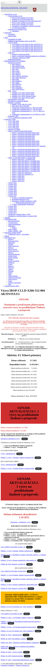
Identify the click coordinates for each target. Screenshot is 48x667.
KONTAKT (8, 33)
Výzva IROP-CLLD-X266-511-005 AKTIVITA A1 (27, 51)
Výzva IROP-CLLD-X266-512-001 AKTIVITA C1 (27, 44)
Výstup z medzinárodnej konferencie (23, 204)
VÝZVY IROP (12, 43)
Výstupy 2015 (12, 207)
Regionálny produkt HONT (12, 232)
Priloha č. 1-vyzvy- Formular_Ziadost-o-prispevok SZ (17, 551)
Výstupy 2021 (12, 189)
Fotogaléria (15, 31)
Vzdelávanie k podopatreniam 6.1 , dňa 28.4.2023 (27, 109)
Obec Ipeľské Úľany (18, 66)
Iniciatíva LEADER (14, 129)
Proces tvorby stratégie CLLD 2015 (22, 24)
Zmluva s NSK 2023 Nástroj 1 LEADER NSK (26, 162)
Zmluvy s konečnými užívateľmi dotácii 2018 (25, 144)
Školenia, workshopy (14, 102)
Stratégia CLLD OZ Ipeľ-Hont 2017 (23, 19)
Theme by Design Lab (22, 665)
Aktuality (7, 217)
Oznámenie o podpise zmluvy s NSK (19, 214)
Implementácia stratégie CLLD (17, 29)
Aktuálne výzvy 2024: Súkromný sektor (24, 96)
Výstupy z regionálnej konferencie (22, 197)
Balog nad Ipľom (13, 241)
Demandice (11, 242)
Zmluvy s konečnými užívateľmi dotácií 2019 (25, 142)
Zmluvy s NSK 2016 (18, 176)
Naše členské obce (10, 237)
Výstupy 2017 (12, 196)
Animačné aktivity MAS (11, 286)
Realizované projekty (14, 59)
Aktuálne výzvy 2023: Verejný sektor (23, 97)
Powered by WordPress (8, 665)
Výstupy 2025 (12, 182)
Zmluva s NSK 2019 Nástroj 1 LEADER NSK (26, 169)
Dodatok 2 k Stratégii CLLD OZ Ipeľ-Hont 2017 (26, 21)
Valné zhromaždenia (14, 224)
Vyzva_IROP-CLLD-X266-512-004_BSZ (13, 571)
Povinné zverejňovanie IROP (20, 54)
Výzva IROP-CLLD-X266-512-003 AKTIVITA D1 (27, 48)
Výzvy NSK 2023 (13, 124)
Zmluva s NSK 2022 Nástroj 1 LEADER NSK (26, 164)
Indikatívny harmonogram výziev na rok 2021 (22, 41)
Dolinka (10, 244)
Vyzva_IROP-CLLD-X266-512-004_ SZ (13, 547)
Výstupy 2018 (12, 194)
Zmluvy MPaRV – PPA (15, 231)
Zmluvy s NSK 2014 (18, 179)
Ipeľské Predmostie (14, 254)
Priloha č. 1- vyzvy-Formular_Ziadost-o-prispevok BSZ (17, 575)
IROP (6, 38)
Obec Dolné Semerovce (19, 78)
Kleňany (10, 259)
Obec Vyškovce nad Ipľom (20, 76)
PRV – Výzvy (12, 91)
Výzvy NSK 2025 (13, 122)
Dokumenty (11, 226)
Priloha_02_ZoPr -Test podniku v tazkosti (13, 639)
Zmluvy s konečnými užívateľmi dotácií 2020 (25, 141)
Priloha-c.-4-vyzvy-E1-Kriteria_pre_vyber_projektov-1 (17, 606)
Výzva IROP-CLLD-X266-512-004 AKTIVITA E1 (27, 49)
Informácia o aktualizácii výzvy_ (10, 438)
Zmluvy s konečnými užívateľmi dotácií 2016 (25, 149)
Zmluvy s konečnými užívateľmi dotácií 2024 (25, 134)
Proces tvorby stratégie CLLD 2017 (22, 18)
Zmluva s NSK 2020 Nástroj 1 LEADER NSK (26, 167)
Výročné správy (13, 222)
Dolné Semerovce (13, 246)
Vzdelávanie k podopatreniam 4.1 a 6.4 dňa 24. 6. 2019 (28, 114)
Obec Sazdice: (16, 73)
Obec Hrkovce (16, 64)
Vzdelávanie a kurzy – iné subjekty (18, 234)
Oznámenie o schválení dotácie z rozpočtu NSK (22, 216)
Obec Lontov (16, 71)
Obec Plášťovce (16, 84)
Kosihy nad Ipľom (13, 261)
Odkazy (6, 236)
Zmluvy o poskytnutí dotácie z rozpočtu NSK (21, 157)
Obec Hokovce (16, 74)
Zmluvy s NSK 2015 (18, 177)
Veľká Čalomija (13, 276)
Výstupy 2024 (12, 184)
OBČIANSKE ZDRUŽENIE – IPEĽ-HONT (14, 8)
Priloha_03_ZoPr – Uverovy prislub (11, 652)
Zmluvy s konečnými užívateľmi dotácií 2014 (25, 152)
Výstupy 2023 (12, 186)
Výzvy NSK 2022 (13, 127)
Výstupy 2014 (12, 209)
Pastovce (11, 266)
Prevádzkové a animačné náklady (18, 101)
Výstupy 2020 (12, 191)
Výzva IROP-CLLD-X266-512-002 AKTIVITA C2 (27, 46)
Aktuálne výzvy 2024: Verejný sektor (23, 94)
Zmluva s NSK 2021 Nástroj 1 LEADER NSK (26, 166)
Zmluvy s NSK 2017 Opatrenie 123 (22, 174)
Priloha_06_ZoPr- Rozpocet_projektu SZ (13, 564)
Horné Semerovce (13, 251)
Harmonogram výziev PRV (16, 99)
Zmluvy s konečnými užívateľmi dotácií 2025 (25, 132)
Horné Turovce (12, 249)
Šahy (9, 284)
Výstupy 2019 (12, 192)
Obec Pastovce (16, 86)
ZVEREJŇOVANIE (10, 219)
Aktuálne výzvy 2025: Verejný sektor (23, 93)
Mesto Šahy (15, 79)
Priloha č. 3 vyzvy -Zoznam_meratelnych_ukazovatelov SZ (18, 560)
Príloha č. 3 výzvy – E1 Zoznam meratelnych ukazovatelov (18, 627)
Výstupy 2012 (12, 212)
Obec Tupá (15, 69)
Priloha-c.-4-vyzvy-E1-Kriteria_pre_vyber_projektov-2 (17, 631)
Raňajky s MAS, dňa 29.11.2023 (21, 104)
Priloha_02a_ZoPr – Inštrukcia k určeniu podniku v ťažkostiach (20, 642)
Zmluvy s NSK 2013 (18, 181)
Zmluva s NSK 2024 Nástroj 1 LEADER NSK (26, 161)
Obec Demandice (17, 88)
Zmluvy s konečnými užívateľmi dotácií (20, 131)
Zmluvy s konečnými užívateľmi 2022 (23, 137)
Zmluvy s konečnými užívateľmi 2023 (23, 136)
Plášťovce (11, 267)
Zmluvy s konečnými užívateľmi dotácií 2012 (25, 156)
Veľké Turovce (12, 279)
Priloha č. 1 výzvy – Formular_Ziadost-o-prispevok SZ (17, 457)
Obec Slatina (16, 83)
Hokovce (11, 247)
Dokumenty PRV (13, 116)
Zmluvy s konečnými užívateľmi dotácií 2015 (25, 151)
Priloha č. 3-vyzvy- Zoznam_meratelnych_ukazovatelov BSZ (19, 584)
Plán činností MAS (14, 221)
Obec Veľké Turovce (18, 89)
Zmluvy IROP (12, 229)
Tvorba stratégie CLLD (15, 16)
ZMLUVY (11, 53)
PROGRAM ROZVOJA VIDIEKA (15, 61)
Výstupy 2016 (12, 206)
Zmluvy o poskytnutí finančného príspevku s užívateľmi (29, 56)
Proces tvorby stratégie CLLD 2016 (22, 23)
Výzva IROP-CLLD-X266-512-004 (12, 614)
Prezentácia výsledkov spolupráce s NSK (24, 201)
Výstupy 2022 (12, 187)
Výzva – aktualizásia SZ (8, 453)
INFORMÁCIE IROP (14, 39)
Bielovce (11, 239)
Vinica (10, 281)
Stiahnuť (25, 438)
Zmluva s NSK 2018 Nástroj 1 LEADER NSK (26, 171)
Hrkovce (10, 252)
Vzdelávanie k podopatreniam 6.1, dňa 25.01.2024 (27, 107)
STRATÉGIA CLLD (10, 14)
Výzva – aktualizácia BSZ (8, 464)
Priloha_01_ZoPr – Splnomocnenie (11, 635)
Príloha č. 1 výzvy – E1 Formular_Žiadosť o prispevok (17, 617)
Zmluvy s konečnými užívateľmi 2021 (23, 139)
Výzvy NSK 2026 (13, 121)
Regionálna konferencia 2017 (21, 199)
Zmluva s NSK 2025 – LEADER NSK (23, 159)
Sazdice (10, 269)
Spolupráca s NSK (10, 119)
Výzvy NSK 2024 (13, 126)
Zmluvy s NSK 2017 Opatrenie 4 (22, 172)
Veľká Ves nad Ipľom (14, 277)
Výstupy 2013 (12, 211)
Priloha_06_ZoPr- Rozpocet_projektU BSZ (14, 588)
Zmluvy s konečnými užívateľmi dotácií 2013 (25, 154)
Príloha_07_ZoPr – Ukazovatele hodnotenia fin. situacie (17, 660)
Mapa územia (12, 36)
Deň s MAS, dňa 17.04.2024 (20, 106)
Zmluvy (14, 227)
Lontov (10, 264)
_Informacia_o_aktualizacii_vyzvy (20, 522)
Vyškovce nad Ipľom (14, 282)
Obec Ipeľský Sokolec (18, 68)
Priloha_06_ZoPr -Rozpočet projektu (12, 656)
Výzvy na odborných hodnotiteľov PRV (20, 117)
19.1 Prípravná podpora (19, 28)
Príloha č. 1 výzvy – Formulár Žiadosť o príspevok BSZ (17, 468)
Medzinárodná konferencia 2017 (25, 202)
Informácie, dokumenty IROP (21, 58)
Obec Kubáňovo (17, 81)
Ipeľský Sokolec (13, 257)
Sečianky (11, 271)
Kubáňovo (11, 262)
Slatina (10, 272)
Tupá (9, 274)
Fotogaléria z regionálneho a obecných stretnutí (26, 26)
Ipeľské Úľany (12, 256)
